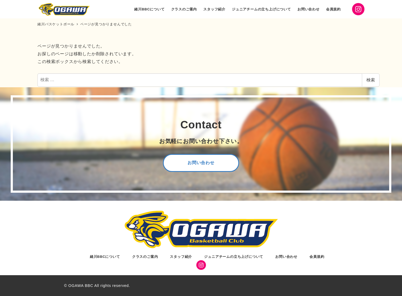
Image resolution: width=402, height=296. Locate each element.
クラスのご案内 (145, 257)
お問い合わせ (286, 257)
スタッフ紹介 (181, 257)
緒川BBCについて (105, 257)
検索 (370, 80)
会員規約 (316, 257)
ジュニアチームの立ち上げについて (233, 257)
